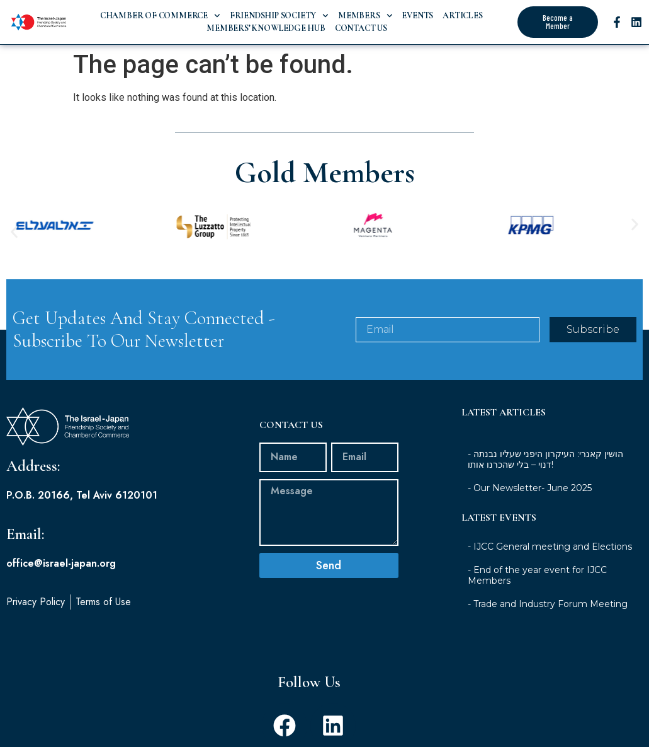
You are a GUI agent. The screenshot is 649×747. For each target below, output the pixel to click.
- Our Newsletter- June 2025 (530, 488)
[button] (14, 232)
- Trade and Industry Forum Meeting (548, 604)
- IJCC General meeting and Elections (550, 546)
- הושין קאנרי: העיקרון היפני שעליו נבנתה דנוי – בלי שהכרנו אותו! (545, 459)
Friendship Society (279, 15)
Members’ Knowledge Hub (265, 28)
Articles (462, 15)
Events (417, 15)
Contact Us (361, 28)
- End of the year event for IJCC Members (537, 575)
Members (365, 15)
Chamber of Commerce (160, 15)
